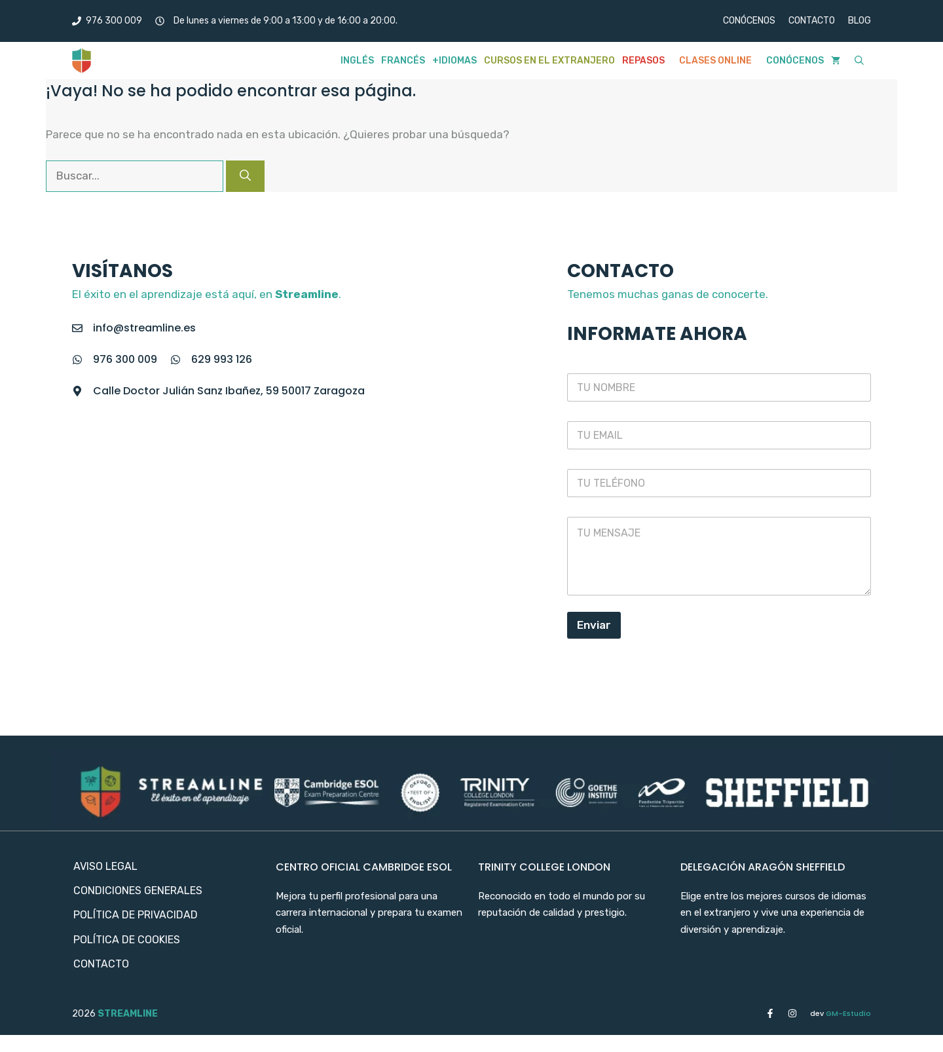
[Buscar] (245, 176)
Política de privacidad (135, 915)
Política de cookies (126, 939)
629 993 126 (221, 359)
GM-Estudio (840, 1013)
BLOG (859, 20)
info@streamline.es (144, 327)
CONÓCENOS (749, 20)
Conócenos (795, 60)
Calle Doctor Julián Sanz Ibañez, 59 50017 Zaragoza (229, 390)
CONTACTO (811, 20)
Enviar (594, 624)
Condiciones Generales (137, 890)
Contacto (101, 964)
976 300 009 (125, 359)
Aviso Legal (105, 866)
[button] (859, 60)
